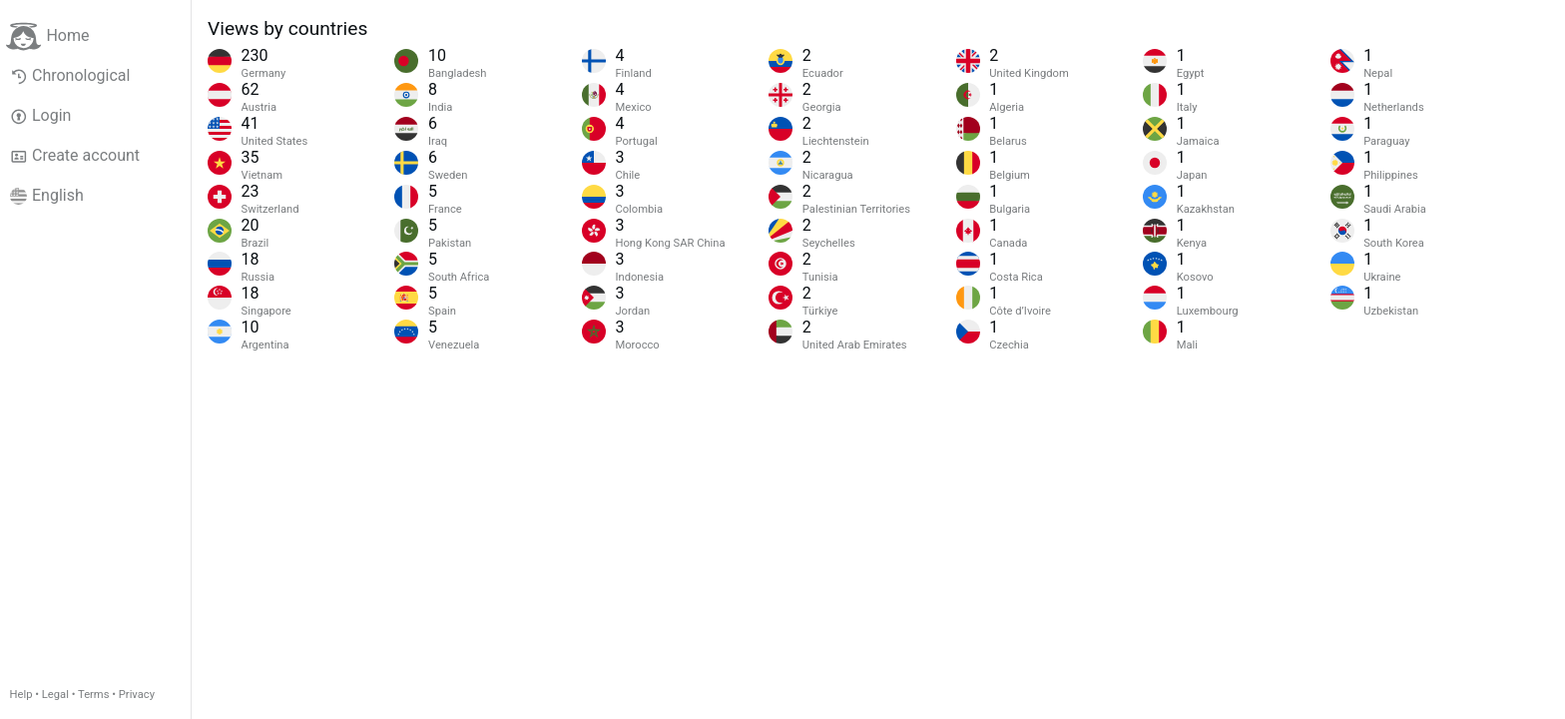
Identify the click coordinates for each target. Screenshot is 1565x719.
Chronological (70, 76)
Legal (55, 694)
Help (21, 694)
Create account (75, 156)
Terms (93, 694)
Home (47, 36)
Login (41, 116)
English (47, 196)
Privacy (137, 694)
